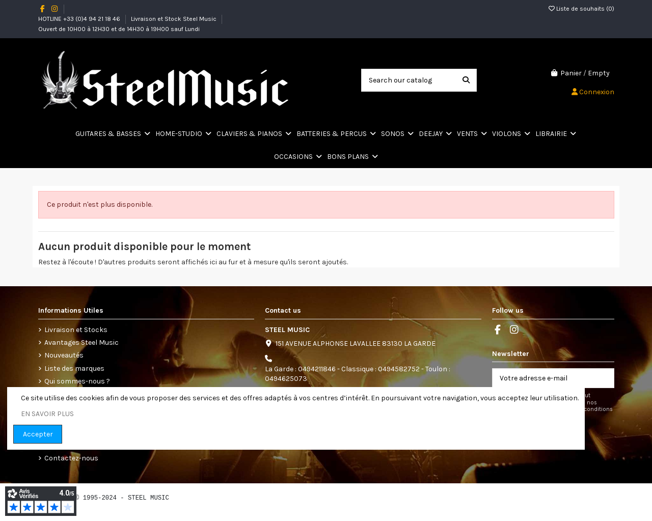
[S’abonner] (603, 378)
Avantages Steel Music (81, 342)
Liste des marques (74, 368)
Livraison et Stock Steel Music (174, 18)
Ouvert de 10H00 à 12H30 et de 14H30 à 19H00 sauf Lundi (119, 29)
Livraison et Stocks (75, 329)
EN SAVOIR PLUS (47, 413)
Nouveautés (64, 355)
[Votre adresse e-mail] (543, 378)
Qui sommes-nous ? (77, 381)
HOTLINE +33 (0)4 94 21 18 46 (80, 18)
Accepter (38, 434)
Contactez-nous (71, 458)
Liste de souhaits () (581, 8)
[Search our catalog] (466, 80)
